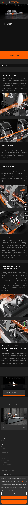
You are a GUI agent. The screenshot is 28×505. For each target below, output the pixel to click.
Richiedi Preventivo (14, 55)
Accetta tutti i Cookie (14, 501)
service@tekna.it (4, 452)
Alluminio (9, 28)
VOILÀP (2, 440)
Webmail (3, 446)
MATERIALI (3, 458)
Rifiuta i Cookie (14, 497)
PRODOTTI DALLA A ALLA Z (6, 464)
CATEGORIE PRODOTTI (5, 460)
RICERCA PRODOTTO (5, 462)
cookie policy (22, 481)
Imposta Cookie (14, 493)
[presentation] (3, 386)
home (2, 28)
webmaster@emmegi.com (6, 450)
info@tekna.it (3, 448)
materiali (5, 28)
